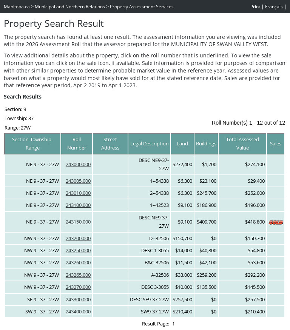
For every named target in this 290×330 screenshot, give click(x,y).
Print (255, 6)
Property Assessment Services (142, 6)
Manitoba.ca (17, 6)
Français (274, 6)
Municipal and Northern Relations (70, 6)
